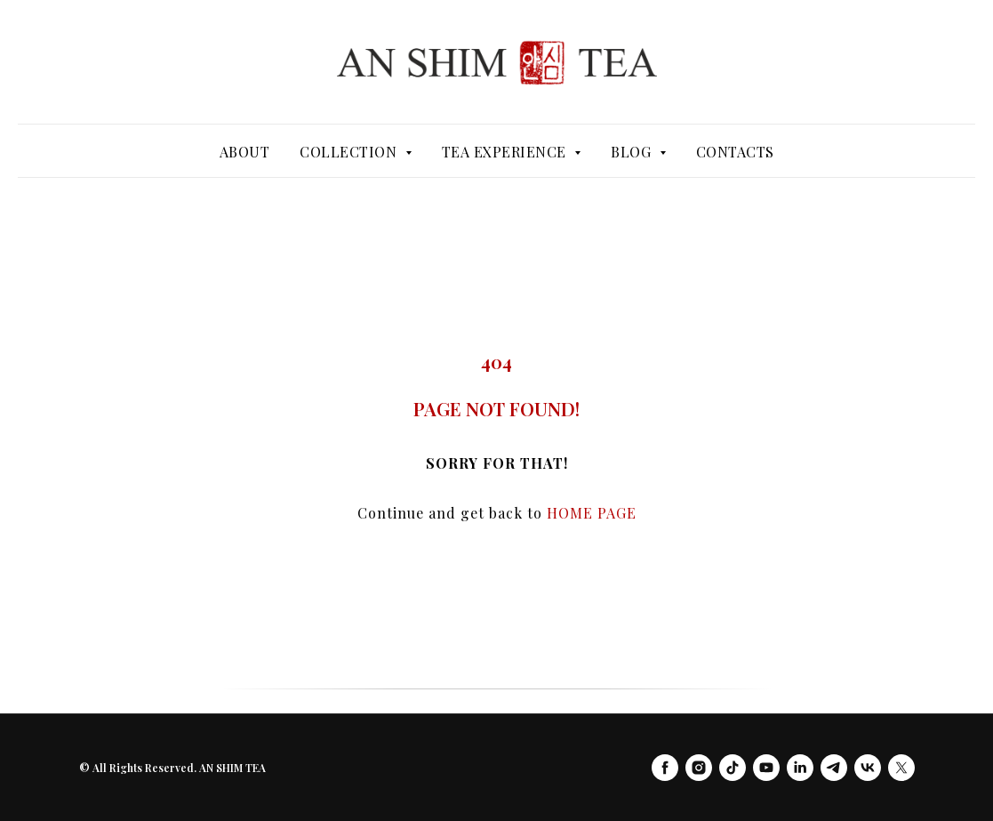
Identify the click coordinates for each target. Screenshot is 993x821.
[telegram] (834, 767)
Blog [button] (633, 151)
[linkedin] (800, 767)
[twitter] (901, 767)
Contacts (735, 151)
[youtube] (766, 767)
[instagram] (698, 767)
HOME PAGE (592, 512)
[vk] (867, 767)
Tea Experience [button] (506, 151)
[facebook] (665, 767)
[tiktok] (732, 767)
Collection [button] (350, 151)
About (245, 151)
